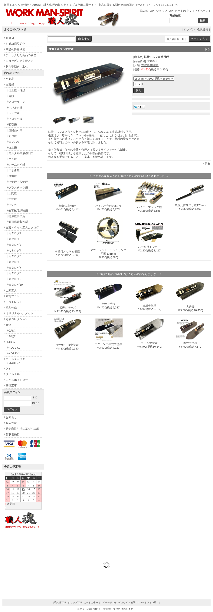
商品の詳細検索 (15, 49)
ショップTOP (164, 10)
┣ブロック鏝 (14, 118)
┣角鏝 (10, 96)
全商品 (10, 78)
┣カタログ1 (13, 233)
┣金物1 (11, 330)
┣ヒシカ (11, 204)
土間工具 (11, 290)
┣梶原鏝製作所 (15, 216)
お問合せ (11, 417)
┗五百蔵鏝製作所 (17, 221)
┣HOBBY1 (13, 347)
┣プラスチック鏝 (17, 187)
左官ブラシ (13, 296)
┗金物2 (11, 336)
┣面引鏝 (11, 124)
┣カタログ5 (13, 256)
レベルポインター (17, 379)
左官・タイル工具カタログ (22, 227)
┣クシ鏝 (11, 159)
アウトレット (14, 302)
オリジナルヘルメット (19, 313)
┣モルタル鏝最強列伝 (19, 153)
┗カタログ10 (14, 284)
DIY (8, 368)
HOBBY (11, 342)
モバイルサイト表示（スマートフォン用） (136, 602)
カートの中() (183, 10)
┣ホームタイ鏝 (15, 164)
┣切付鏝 (11, 136)
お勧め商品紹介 (15, 43)
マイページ (201, 10)
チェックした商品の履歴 (21, 55)
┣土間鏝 (11, 193)
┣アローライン (15, 101)
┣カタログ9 (13, 279)
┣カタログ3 (13, 244)
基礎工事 (11, 385)
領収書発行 (13, 434)
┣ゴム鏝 (11, 147)
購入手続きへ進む (17, 66)
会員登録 (202, 29)
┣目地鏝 (11, 176)
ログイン (189, 29)
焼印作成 (11, 307)
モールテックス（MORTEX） (15, 361)
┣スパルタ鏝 (14, 107)
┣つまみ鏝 (13, 170)
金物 (8, 324)
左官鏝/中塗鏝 (150, 65)
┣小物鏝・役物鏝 (17, 181)
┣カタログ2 (13, 239)
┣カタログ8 (13, 273)
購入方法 (11, 423)
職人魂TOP (147, 10)
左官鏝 (10, 84)
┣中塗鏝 (11, 199)
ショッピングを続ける (19, 60)
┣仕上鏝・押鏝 (15, 90)
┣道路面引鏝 (14, 130)
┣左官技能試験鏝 (17, 210)
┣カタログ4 (13, 250)
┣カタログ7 (13, 267)
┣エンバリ (13, 141)
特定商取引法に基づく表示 (22, 428)
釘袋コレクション (17, 319)
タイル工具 (13, 374)
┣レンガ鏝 (13, 113)
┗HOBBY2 (13, 353)
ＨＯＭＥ (11, 38)
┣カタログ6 (13, 262)
